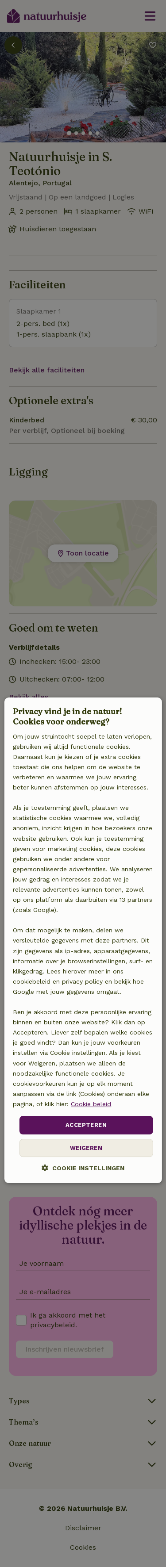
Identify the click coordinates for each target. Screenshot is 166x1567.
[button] (83, 1168)
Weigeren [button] (86, 1148)
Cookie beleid (91, 1103)
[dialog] (83, 940)
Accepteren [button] (86, 1125)
